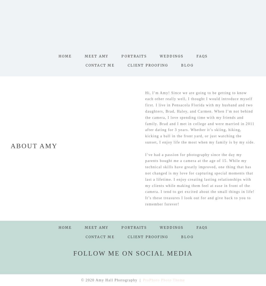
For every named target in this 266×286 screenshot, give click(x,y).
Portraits (134, 56)
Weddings (171, 56)
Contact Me (99, 65)
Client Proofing (148, 65)
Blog (187, 65)
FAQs (202, 56)
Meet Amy (96, 56)
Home (65, 56)
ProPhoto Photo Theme (164, 280)
